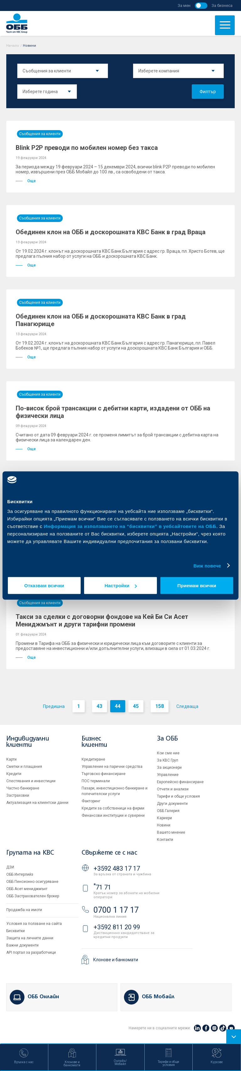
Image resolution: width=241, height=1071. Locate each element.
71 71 (102, 887)
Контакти (165, 839)
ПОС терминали (96, 781)
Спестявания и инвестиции (31, 781)
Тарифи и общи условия (178, 796)
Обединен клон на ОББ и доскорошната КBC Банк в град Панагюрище (101, 320)
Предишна (54, 706)
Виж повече (207, 565)
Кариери (164, 818)
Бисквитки (15, 931)
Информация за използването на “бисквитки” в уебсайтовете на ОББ (130, 526)
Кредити (13, 774)
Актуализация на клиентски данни (37, 802)
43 (99, 706)
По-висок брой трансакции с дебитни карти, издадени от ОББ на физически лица (113, 411)
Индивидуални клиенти (27, 742)
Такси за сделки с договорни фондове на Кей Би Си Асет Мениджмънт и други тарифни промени (102, 620)
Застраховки (17, 795)
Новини (163, 825)
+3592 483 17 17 (117, 868)
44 (117, 706)
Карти (11, 759)
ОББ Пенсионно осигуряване (32, 881)
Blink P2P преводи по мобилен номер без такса (87, 147)
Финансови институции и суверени (113, 815)
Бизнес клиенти (94, 742)
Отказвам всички (44, 585)
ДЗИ (10, 867)
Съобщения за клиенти (40, 134)
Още (26, 181)
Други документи (172, 803)
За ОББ (167, 739)
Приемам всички (196, 585)
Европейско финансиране (180, 782)
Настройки (120, 585)
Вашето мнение (171, 832)
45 (136, 706)
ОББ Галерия (168, 811)
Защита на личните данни (29, 938)
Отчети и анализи (173, 789)
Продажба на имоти (24, 910)
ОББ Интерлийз (19, 874)
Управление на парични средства (112, 766)
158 (159, 706)
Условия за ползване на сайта (34, 923)
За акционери (169, 767)
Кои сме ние (168, 753)
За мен (184, 5)
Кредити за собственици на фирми (113, 808)
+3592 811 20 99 (117, 927)
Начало (12, 46)
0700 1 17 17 (116, 910)
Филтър (208, 91)
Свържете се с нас (109, 853)
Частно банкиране (22, 788)
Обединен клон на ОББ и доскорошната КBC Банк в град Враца (111, 232)
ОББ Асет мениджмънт (26, 889)
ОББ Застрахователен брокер (32, 896)
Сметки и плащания (24, 766)
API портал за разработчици (31, 952)
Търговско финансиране (104, 774)
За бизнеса (222, 5)
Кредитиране (93, 759)
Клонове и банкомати (115, 959)
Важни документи (22, 945)
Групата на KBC (30, 853)
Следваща (187, 706)
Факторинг (91, 801)
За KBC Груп (167, 760)
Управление (168, 775)
